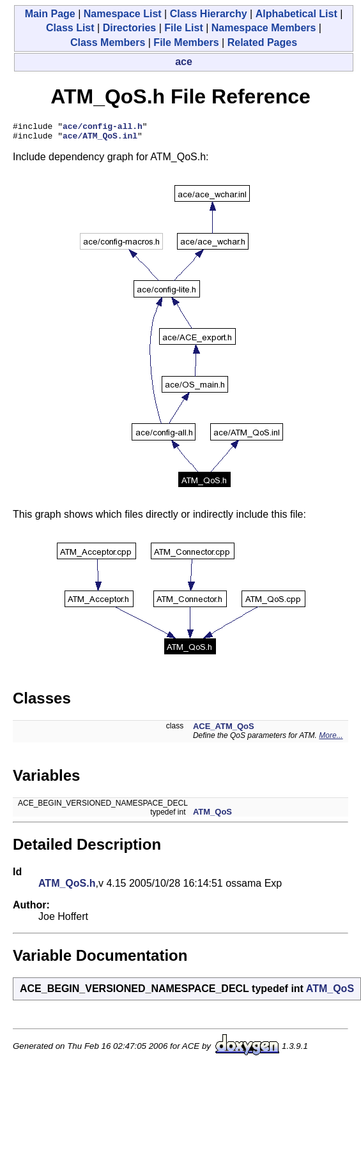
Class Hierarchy (208, 13)
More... (330, 739)
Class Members (107, 42)
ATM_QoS (212, 815)
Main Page (50, 13)
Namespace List (123, 13)
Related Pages (262, 42)
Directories (130, 27)
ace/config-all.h (102, 127)
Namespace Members (263, 27)
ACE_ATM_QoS (223, 730)
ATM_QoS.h (66, 887)
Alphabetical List (296, 13)
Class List (70, 27)
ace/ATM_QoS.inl (100, 139)
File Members (186, 42)
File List (183, 27)
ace (183, 61)
